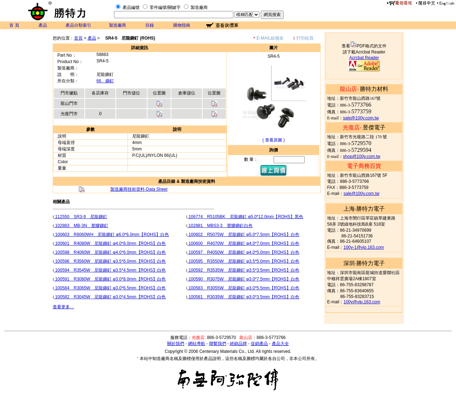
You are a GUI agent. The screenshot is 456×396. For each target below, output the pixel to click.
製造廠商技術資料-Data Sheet (138, 189)
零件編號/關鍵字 (165, 7)
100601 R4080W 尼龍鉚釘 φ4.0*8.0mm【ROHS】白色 (110, 243)
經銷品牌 (238, 343)
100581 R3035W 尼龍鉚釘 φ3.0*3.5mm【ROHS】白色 (243, 296)
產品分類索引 (78, 25)
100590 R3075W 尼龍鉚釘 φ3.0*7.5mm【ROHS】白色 (243, 279)
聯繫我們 (217, 343)
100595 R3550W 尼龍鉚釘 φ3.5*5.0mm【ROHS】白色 (243, 261)
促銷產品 (259, 343)
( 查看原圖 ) (274, 140)
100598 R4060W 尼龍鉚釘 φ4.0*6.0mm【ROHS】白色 (110, 252)
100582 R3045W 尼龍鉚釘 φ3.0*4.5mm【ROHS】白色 (110, 296)
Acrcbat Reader (364, 57)
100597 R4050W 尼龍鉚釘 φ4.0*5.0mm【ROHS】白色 (243, 252)
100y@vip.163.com (361, 301)
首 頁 (14, 25)
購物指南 (181, 25)
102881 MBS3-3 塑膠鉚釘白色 (220, 225)
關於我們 (175, 343)
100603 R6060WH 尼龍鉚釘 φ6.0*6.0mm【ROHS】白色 (111, 234)
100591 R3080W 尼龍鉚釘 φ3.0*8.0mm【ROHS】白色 (110, 279)
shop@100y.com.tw (361, 156)
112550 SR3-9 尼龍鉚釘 (80, 216)
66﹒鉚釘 (105, 80)
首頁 (78, 38)
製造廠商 (199, 7)
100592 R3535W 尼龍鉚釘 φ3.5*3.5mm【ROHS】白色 (243, 270)
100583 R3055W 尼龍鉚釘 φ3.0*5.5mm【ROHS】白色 (243, 288)
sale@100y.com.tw (361, 117)
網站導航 (196, 343)
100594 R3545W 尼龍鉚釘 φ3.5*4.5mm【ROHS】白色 (110, 270)
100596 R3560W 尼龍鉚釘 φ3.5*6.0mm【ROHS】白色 (110, 261)
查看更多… (63, 306)
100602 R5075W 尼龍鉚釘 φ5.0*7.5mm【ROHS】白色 (243, 234)
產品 (42, 25)
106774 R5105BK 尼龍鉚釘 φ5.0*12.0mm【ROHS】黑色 (245, 216)
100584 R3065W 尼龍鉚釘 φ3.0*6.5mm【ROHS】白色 (110, 288)
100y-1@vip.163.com (363, 247)
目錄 (149, 25)
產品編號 (131, 7)
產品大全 (280, 343)
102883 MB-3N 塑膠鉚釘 (81, 225)
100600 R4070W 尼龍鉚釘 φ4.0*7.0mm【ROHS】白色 (243, 243)
